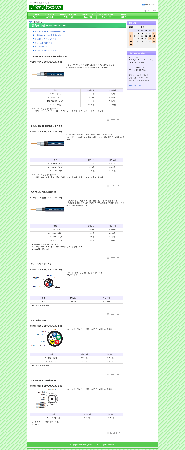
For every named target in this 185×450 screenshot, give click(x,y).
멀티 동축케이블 (38, 320)
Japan (146, 11)
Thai (154, 11)
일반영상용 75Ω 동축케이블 (43, 192)
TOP (30, 22)
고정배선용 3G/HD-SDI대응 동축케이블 (49, 56)
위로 (115, 120)
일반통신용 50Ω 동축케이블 (43, 380)
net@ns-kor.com (135, 85)
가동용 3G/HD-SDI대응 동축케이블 (47, 126)
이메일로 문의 (150, 5)
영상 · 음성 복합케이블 (41, 264)
